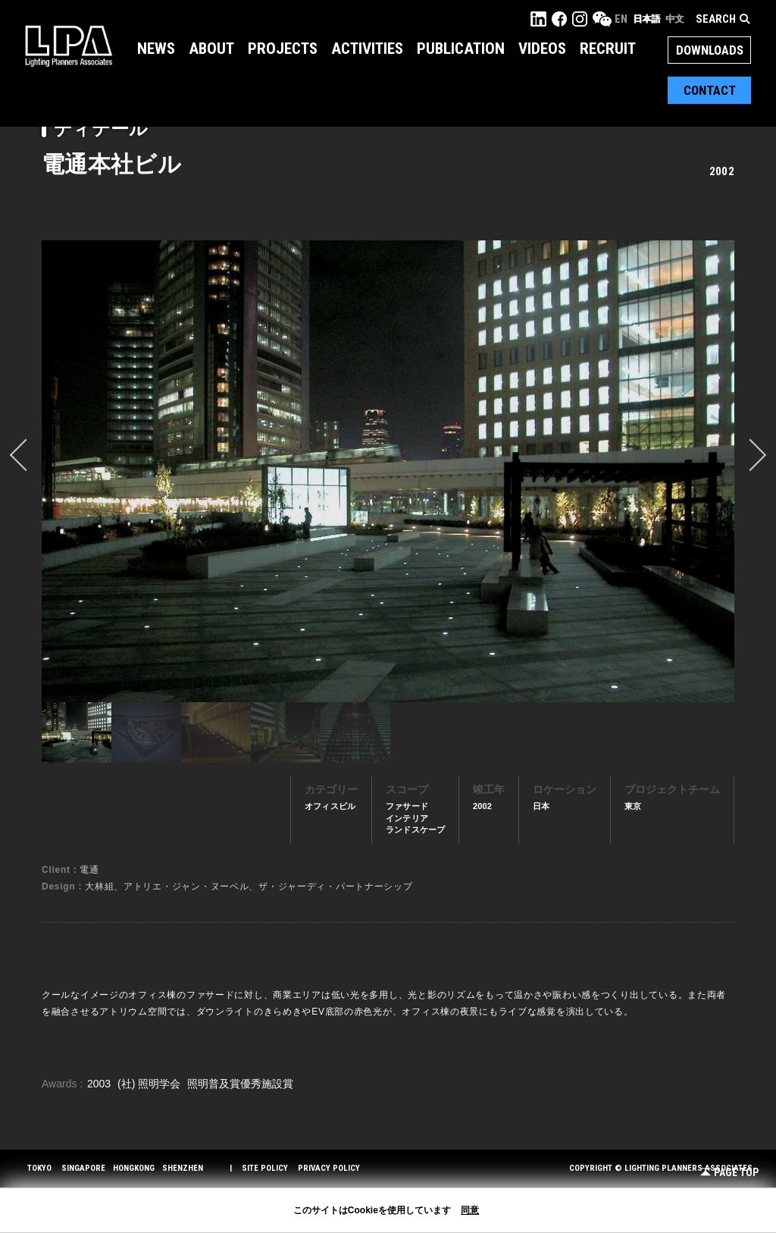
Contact (710, 90)
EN (621, 19)
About (211, 48)
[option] (388, 471)
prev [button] (26, 455)
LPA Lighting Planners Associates (68, 45)
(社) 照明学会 (150, 1084)
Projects (283, 48)
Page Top (729, 1172)
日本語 (646, 19)
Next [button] (750, 455)
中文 (674, 19)
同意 (470, 1210)
